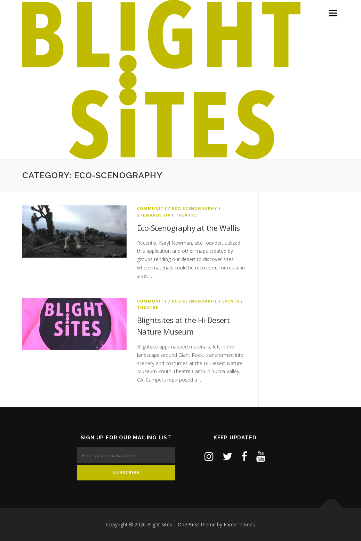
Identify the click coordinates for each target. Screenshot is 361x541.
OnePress (189, 524)
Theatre (186, 215)
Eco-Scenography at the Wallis (188, 227)
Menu (333, 13)
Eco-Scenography (194, 208)
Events (231, 301)
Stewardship (153, 215)
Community (152, 208)
